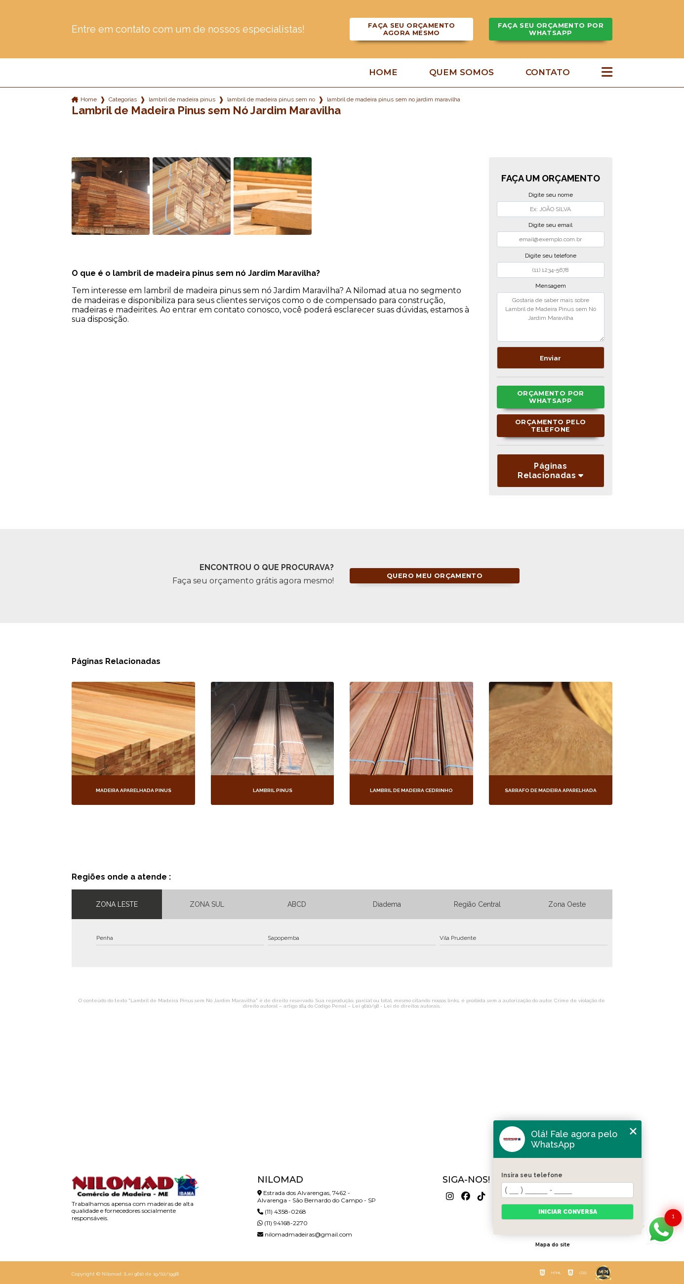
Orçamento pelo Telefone (550, 425)
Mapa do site (552, 1244)
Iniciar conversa (567, 1211)
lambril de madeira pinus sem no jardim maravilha (393, 99)
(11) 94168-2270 (282, 1223)
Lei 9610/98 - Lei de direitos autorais (396, 1006)
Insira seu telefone (532, 1175)
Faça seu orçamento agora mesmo (411, 29)
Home (383, 72)
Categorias (123, 99)
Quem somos (461, 72)
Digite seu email (550, 224)
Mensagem (550, 285)
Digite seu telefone (550, 255)
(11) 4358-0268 (281, 1211)
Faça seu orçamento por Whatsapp (551, 29)
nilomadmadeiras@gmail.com (304, 1234)
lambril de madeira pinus (182, 99)
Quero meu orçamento (435, 575)
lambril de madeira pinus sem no (271, 99)
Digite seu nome (550, 194)
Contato (547, 72)
